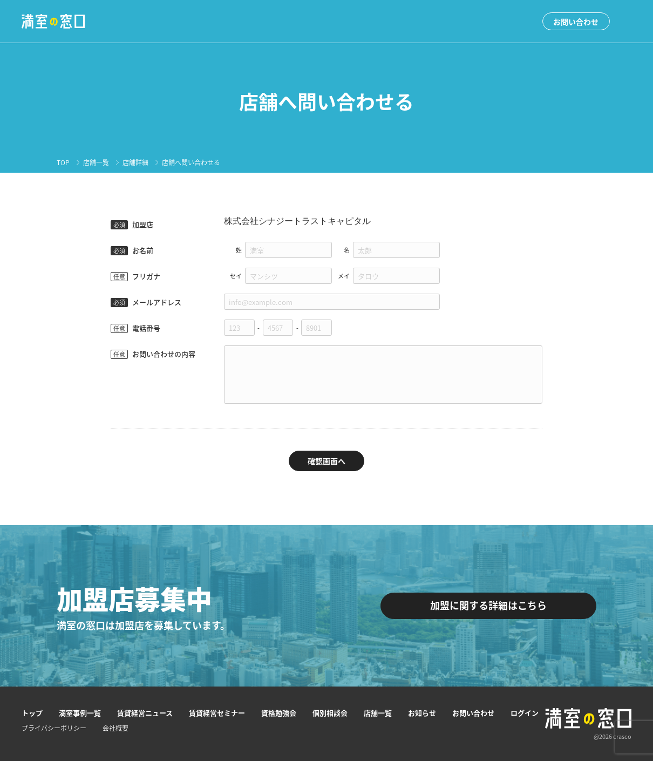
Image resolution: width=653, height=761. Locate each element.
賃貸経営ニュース (145, 713)
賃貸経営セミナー (217, 713)
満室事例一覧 (80, 713)
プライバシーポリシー (54, 728)
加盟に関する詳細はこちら (488, 605)
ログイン (525, 713)
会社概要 (115, 728)
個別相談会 (330, 713)
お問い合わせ (575, 21)
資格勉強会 (278, 713)
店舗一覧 (96, 162)
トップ (32, 713)
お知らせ (422, 713)
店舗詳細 (135, 162)
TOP (63, 162)
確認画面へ (326, 461)
